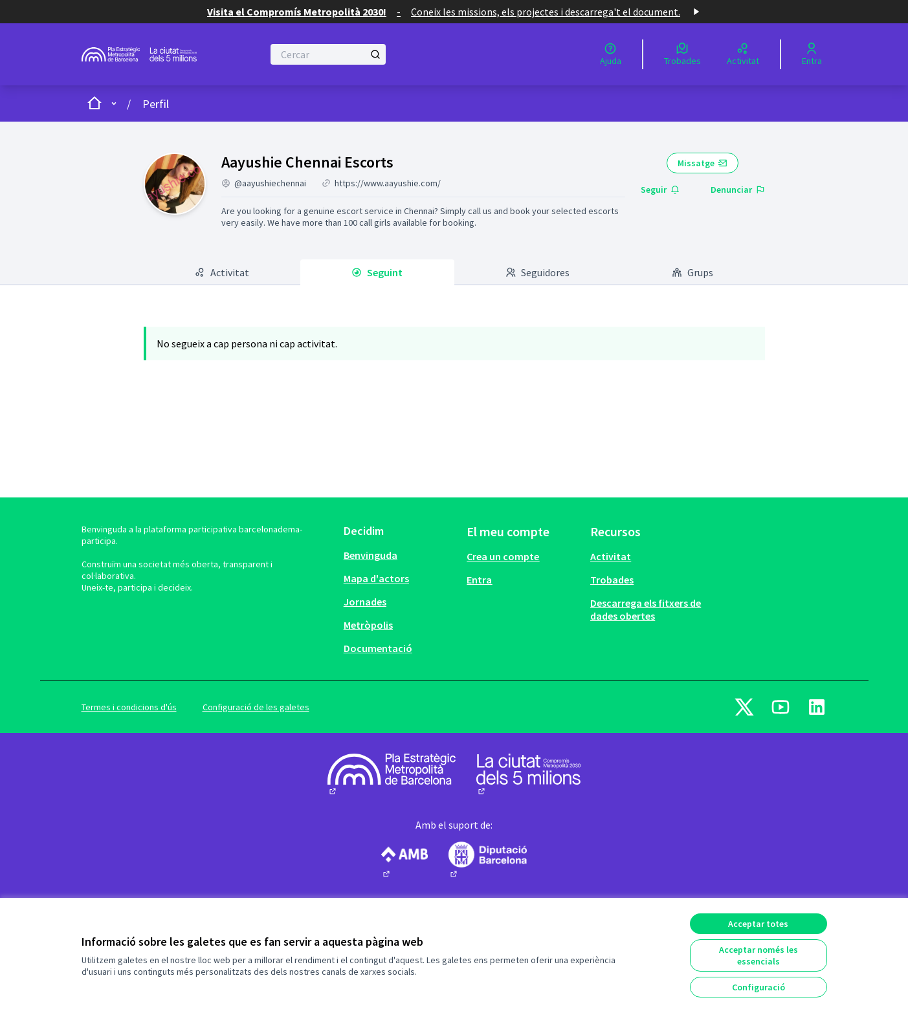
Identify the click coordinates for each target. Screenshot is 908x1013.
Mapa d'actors (376, 578)
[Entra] (812, 54)
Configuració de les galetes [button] (256, 707)
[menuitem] (400, 555)
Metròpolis (368, 624)
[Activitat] (743, 54)
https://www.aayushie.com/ (388, 183)
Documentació (378, 648)
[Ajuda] (610, 54)
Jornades (365, 601)
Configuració (758, 987)
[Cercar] (328, 54)
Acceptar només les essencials (758, 955)
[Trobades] (682, 54)
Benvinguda (370, 555)
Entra (479, 579)
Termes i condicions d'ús (129, 707)
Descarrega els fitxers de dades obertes (645, 609)
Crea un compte (503, 556)
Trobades (612, 579)
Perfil (155, 103)
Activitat (610, 556)
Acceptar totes (758, 924)
